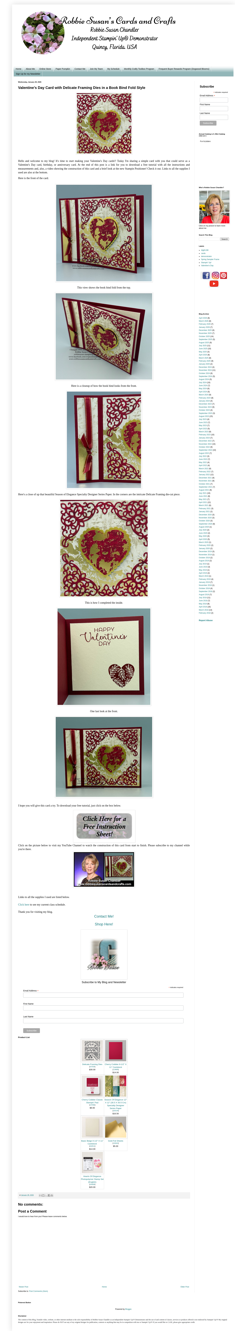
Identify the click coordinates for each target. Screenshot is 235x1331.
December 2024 (205, 367)
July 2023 (203, 419)
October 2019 (204, 558)
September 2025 (205, 339)
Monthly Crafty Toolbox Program (139, 69)
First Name (28, 1004)
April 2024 (203, 392)
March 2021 (203, 505)
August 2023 (204, 416)
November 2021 (205, 481)
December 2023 (205, 404)
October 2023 (204, 410)
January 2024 (204, 401)
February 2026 (205, 324)
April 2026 (203, 318)
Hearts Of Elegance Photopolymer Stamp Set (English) (92, 1179)
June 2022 (203, 459)
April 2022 (203, 465)
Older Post (184, 1287)
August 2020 (204, 527)
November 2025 (205, 333)
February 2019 (205, 579)
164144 (115, 1111)
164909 (92, 1184)
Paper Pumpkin (63, 69)
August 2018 (204, 595)
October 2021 (204, 484)
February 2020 (205, 545)
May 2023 (203, 425)
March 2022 (203, 469)
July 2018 (203, 598)
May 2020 (203, 536)
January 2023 (204, 438)
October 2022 (204, 447)
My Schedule (113, 69)
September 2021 (205, 487)
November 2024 (205, 370)
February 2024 (205, 398)
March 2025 (203, 358)
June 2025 (203, 349)
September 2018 (205, 591)
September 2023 (205, 413)
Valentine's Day (207, 266)
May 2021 (203, 499)
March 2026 (203, 321)
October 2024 (204, 373)
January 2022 (204, 475)
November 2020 (205, 518)
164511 (92, 1146)
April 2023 (203, 429)
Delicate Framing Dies (92, 1064)
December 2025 (205, 330)
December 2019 (205, 551)
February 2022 (205, 472)
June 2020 (203, 533)
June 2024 (203, 385)
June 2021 (203, 496)
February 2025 (205, 361)
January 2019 (204, 582)
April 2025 (203, 355)
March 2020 (203, 542)
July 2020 (203, 530)
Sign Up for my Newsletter (28, 74)
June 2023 (203, 422)
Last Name (28, 1016)
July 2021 (203, 493)
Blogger (128, 1309)
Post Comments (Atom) (38, 1291)
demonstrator (206, 256)
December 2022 (205, 441)
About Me (30, 69)
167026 (92, 1067)
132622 (115, 1143)
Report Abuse (206, 620)
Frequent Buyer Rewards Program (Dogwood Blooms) (184, 69)
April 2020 (203, 539)
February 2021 (205, 508)
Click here (23, 904)
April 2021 (203, 502)
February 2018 (205, 613)
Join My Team (96, 69)
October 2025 (204, 336)
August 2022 (204, 453)
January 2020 (204, 548)
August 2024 (204, 379)
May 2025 (203, 352)
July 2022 (203, 456)
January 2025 (204, 364)
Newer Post (23, 1287)
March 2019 (203, 576)
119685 (115, 1069)
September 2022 (205, 450)
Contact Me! (104, 916)
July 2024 (203, 382)
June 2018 (203, 601)
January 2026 (204, 327)
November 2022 (205, 444)
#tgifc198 (204, 250)
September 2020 (205, 524)
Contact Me (80, 69)
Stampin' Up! (206, 262)
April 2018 (203, 607)
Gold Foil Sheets (115, 1141)
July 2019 (203, 564)
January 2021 (204, 511)
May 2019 (203, 570)
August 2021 (204, 490)
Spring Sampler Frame (210, 259)
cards (203, 253)
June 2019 (203, 567)
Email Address (31, 990)
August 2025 (204, 343)
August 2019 (204, 561)
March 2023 (203, 432)
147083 (92, 1105)
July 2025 (203, 346)
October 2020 (204, 521)
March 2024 (203, 395)
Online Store (45, 69)
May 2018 (203, 604)
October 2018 (204, 588)
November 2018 (205, 585)
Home (18, 69)
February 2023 (205, 435)
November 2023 (205, 407)
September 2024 (205, 376)
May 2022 (203, 462)
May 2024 (203, 388)
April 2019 (203, 573)
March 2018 (203, 610)
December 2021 (205, 478)
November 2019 (205, 555)
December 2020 (205, 515)
